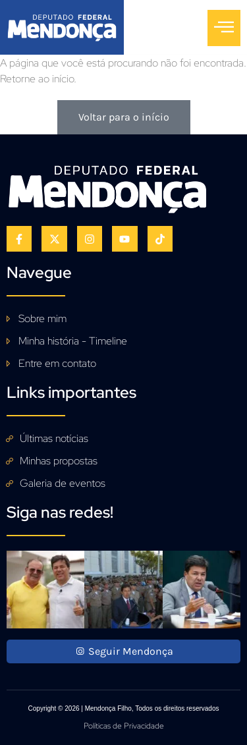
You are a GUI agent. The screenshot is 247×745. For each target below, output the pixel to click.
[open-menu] (223, 28)
